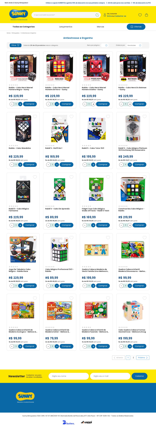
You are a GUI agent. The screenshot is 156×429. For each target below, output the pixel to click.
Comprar (29, 104)
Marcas (100, 26)
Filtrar (16, 45)
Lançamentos (65, 26)
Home (8, 33)
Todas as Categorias (24, 26)
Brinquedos (15, 33)
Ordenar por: (120, 45)
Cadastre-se (120, 16)
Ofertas (136, 26)
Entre (109, 16)
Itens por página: (93, 45)
